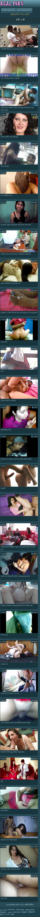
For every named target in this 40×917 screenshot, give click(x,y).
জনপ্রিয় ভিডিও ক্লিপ (8, 10)
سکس (10, 912)
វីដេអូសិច (24, 912)
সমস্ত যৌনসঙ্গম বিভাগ (24, 10)
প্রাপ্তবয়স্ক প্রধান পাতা (16, 905)
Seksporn (3, 912)
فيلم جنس (3, 910)
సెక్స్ (12, 914)
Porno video (20, 910)
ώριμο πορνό (29, 910)
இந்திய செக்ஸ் (5, 914)
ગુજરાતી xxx (17, 912)
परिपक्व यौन (31, 912)
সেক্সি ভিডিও (11, 910)
